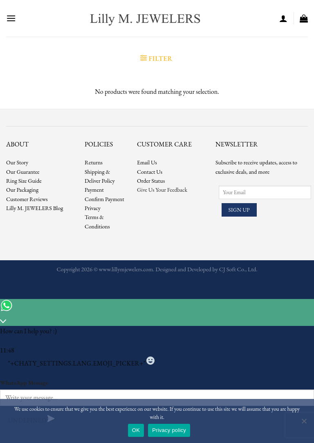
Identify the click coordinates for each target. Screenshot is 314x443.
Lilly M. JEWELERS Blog (34, 208)
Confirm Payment (104, 199)
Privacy (93, 208)
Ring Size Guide (24, 180)
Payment (94, 189)
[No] (304, 423)
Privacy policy (169, 430)
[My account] (283, 18)
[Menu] (11, 18)
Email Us (147, 162)
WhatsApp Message (24, 382)
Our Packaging (22, 189)
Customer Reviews (27, 199)
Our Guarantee (23, 171)
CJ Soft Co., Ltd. (238, 269)
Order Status (151, 180)
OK (136, 430)
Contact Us (149, 171)
